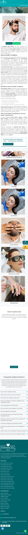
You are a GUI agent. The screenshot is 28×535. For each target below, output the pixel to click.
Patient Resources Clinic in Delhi (7, 478)
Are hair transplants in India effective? (9, 405)
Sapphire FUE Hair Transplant (6, 494)
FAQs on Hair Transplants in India (8, 391)
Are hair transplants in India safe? (8, 411)
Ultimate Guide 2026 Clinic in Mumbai (8, 488)
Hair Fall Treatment (14, 244)
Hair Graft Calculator (25, 242)
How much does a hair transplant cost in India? (11, 408)
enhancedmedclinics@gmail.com (9, 517)
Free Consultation (8, 144)
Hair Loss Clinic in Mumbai (5, 474)
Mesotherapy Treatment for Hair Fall (14, 157)
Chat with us (17, 43)
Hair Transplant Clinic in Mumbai (7, 468)
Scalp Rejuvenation (14, 303)
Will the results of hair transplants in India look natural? (13, 431)
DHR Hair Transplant (4, 493)
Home (11, 10)
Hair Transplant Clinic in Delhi (6, 464)
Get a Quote (9, 43)
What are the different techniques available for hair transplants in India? (12, 401)
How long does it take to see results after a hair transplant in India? (12, 415)
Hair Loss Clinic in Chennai (5, 469)
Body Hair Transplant (4, 503)
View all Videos (14, 366)
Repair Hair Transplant (5, 508)
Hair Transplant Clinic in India (6, 466)
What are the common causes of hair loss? (11, 394)
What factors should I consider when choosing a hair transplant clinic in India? (13, 419)
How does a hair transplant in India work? (10, 397)
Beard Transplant (4, 501)
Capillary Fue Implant (4, 496)
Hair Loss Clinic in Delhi (5, 471)
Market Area (18, 533)
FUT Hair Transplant (4, 498)
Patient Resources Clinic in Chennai (7, 476)
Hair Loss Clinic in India (5, 473)
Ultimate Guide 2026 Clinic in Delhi (7, 484)
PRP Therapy (14, 186)
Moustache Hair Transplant (6, 499)
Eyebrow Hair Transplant (5, 506)
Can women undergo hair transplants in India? (11, 423)
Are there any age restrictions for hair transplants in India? (13, 427)
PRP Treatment (14, 215)
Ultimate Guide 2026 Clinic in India (7, 486)
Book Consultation (25, 247)
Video (23, 533)
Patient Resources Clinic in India (7, 479)
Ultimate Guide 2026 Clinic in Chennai (8, 483)
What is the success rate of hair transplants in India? (13, 434)
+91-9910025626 (5, 514)
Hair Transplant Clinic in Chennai (7, 463)
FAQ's (26, 533)
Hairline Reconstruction (5, 504)
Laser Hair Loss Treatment (14, 273)
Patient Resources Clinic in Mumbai (7, 481)
